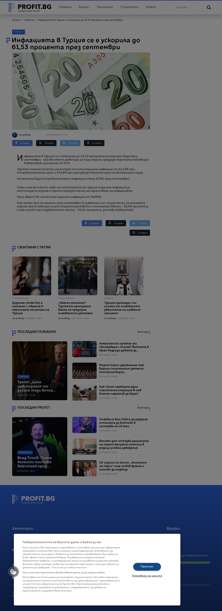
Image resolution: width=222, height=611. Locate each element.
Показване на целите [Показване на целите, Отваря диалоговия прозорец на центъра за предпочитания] (147, 576)
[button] (13, 571)
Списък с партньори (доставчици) (44, 595)
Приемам (147, 566)
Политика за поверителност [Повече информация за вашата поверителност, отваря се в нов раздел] (69, 568)
